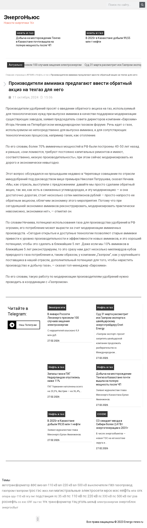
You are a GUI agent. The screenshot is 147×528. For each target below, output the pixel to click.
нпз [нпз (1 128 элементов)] (133, 491)
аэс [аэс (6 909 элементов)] (34, 485)
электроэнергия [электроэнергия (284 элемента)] (107, 502)
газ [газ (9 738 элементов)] (111, 485)
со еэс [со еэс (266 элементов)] (22, 502)
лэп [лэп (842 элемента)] (51, 491)
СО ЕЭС (101, 414)
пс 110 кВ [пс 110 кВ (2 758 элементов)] (74, 496)
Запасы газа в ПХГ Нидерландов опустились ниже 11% (63, 377)
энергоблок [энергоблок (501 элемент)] (127, 502)
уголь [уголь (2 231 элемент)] (82, 502)
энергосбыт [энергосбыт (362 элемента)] (10, 507)
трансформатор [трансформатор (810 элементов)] (59, 502)
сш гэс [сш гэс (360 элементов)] (37, 502)
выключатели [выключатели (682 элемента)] (98, 485)
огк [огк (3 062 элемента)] (139, 490)
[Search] (142, 5)
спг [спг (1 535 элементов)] (29, 502)
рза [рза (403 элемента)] (134, 496)
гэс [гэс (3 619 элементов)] (38, 490)
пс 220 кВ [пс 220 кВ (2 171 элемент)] (90, 496)
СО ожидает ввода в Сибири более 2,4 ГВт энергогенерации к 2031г (112, 424)
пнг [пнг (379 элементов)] (33, 496)
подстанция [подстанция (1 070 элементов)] (44, 496)
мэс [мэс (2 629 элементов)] (116, 490)
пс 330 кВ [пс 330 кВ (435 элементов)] (105, 496)
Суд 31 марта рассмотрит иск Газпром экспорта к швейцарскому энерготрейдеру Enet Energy (112, 321)
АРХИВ (30, 75)
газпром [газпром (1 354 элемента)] (21, 491)
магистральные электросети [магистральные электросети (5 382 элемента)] (78, 490)
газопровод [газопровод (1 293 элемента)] (123, 485)
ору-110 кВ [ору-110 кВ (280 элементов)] (18, 496)
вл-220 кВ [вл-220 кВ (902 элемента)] (65, 485)
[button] (24, 325)
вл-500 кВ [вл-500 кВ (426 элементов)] (80, 485)
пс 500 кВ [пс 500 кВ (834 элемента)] (119, 496)
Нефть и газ (78, 33)
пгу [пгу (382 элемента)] (28, 496)
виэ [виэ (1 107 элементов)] (39, 485)
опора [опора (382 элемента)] (6, 496)
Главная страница (15, 75)
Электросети (57, 307)
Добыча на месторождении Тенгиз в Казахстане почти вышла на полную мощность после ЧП (91, 41)
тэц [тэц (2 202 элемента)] (74, 502)
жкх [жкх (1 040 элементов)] (45, 491)
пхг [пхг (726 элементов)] (129, 496)
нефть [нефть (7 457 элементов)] (125, 490)
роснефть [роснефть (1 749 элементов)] (9, 502)
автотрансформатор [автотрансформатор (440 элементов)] (16, 485)
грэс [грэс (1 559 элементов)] (32, 491)
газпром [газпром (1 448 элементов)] (8, 491)
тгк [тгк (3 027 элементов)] (44, 502)
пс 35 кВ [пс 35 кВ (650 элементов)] (60, 496)
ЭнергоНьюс (22, 17)
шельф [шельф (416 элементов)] (91, 502)
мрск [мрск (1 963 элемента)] (108, 491)
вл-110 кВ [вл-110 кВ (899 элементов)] (50, 485)
